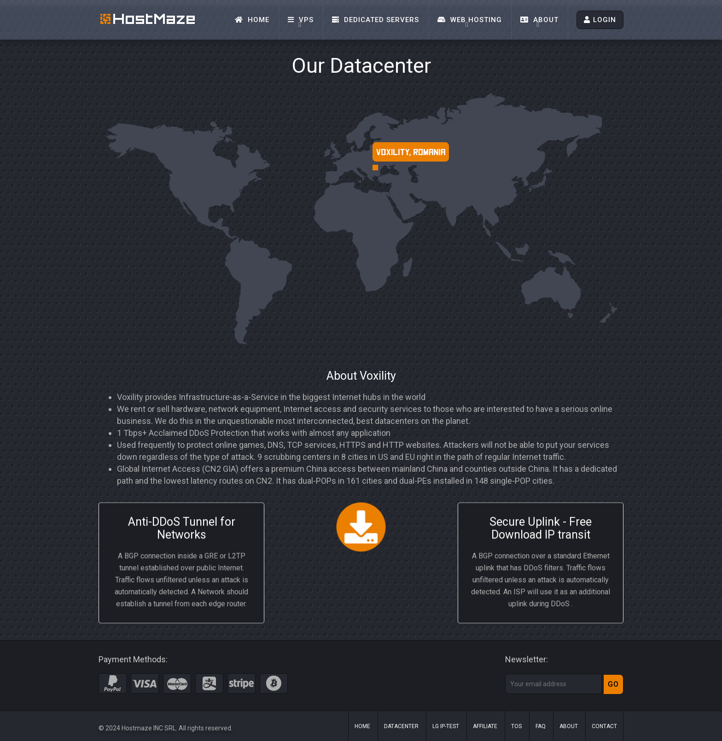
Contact (604, 726)
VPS (301, 20)
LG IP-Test (445, 726)
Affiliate (485, 726)
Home (252, 20)
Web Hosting (469, 20)
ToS (516, 726)
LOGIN (600, 20)
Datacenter (401, 726)
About (539, 20)
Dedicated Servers (375, 20)
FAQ (541, 726)
